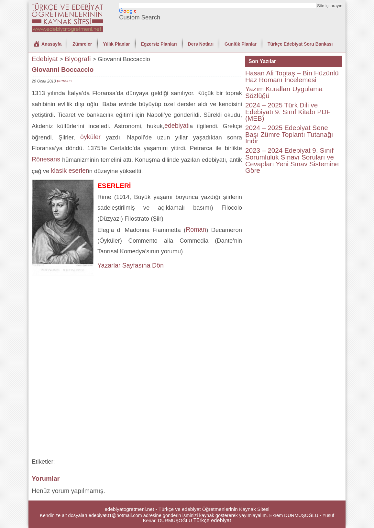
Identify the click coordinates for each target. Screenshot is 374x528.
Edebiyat (45, 58)
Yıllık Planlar (116, 44)
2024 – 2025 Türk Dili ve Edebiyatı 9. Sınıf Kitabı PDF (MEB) (288, 111)
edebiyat (176, 125)
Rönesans (47, 159)
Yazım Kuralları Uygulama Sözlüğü (284, 92)
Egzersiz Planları (159, 44)
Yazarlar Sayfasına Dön (130, 265)
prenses (64, 80)
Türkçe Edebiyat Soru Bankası (300, 44)
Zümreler (82, 44)
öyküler (90, 136)
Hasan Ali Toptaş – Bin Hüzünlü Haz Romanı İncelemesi (292, 76)
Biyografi (78, 58)
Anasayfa (51, 44)
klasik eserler (69, 170)
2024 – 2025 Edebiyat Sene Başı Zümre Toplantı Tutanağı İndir (289, 134)
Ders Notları (201, 44)
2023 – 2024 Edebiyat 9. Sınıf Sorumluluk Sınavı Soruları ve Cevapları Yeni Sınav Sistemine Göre (292, 160)
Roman (196, 229)
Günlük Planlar (241, 44)
